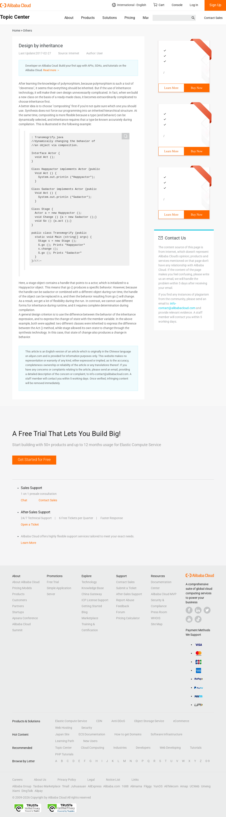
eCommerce (181, 721)
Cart (158, 5)
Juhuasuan (78, 786)
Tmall (65, 786)
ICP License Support (95, 600)
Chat (24, 500)
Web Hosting (63, 727)
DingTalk (27, 791)
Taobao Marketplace (46, 786)
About (68, 18)
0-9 (207, 761)
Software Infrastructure (166, 734)
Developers (143, 747)
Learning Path (64, 741)
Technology (89, 582)
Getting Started (92, 606)
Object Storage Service (149, 721)
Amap (184, 786)
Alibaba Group (21, 786)
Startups (18, 612)
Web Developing (170, 747)
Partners (18, 606)
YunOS (157, 786)
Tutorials (196, 747)
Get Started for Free (34, 459)
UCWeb (194, 786)
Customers (19, 600)
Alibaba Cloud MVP (163, 594)
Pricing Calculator (128, 618)
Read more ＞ (51, 70)
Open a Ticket (30, 524)
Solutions (109, 18)
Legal (91, 779)
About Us (40, 779)
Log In (194, 5)
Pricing (129, 18)
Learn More (171, 88)
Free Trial (53, 582)
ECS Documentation (92, 734)
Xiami (16, 791)
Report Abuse (125, 600)
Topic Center (63, 747)
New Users (90, 741)
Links (135, 779)
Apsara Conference (25, 618)
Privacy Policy (67, 779)
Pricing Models (22, 588)
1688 (125, 786)
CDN (99, 721)
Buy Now (196, 88)
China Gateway (92, 594)
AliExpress (95, 786)
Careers (17, 779)
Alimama (136, 786)
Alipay (39, 791)
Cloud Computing (92, 747)
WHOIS (155, 618)
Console (177, 5)
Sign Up (215, 5)
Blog (85, 612)
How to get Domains (127, 734)
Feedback (122, 606)
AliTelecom (171, 786)
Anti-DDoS (118, 721)
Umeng (206, 786)
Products (88, 18)
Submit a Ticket (126, 588)
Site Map (156, 624)
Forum (120, 612)
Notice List (113, 779)
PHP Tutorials (64, 754)
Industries (120, 747)
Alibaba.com (111, 786)
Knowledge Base (93, 588)
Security (86, 727)
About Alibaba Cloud (25, 582)
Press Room (159, 612)
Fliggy (148, 786)
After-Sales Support (129, 594)
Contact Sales (213, 18)
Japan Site (62, 734)
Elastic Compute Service (71, 721)
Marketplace (152, 18)
